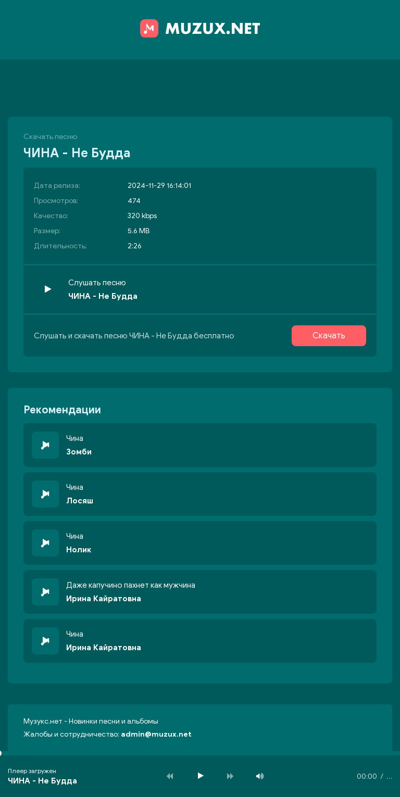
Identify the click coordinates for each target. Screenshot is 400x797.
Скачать (328, 336)
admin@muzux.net (156, 734)
